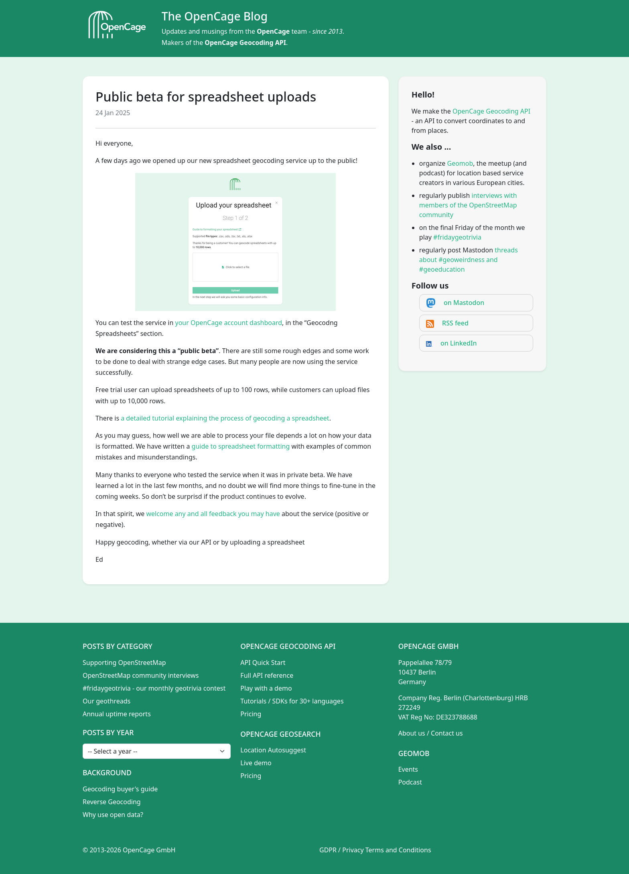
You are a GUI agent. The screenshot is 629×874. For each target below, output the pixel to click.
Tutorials (253, 701)
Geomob (460, 163)
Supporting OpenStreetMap (124, 662)
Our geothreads (106, 701)
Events (408, 769)
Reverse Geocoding (112, 801)
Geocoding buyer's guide (120, 789)
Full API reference (266, 675)
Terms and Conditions (398, 850)
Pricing (250, 713)
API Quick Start (262, 662)
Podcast (410, 782)
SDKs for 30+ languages (308, 701)
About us (411, 733)
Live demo (255, 762)
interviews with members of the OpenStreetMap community (468, 205)
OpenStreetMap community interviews (141, 675)
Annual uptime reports (117, 713)
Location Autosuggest (273, 750)
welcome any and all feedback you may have (213, 513)
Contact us (447, 733)
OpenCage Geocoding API (245, 42)
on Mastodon (464, 302)
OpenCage (273, 31)
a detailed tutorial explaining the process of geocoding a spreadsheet (225, 418)
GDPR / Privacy (341, 850)
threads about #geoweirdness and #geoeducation (468, 260)
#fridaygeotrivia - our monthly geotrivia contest (154, 688)
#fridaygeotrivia (457, 237)
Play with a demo (266, 688)
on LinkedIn (458, 343)
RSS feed (455, 323)
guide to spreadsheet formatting (241, 446)
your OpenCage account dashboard (228, 322)
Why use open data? (113, 814)
